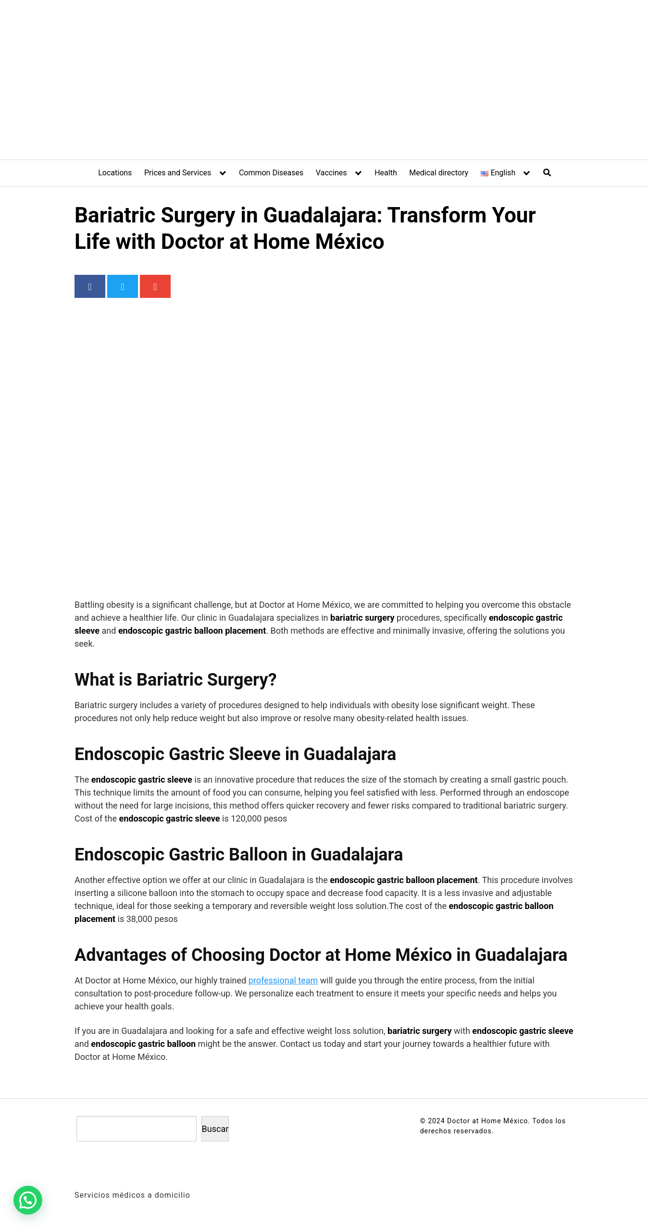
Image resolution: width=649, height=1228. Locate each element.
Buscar (215, 1129)
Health (385, 172)
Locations (115, 172)
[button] (30, 1199)
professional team (283, 980)
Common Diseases (271, 172)
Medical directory (438, 172)
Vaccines (331, 172)
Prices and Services (177, 172)
